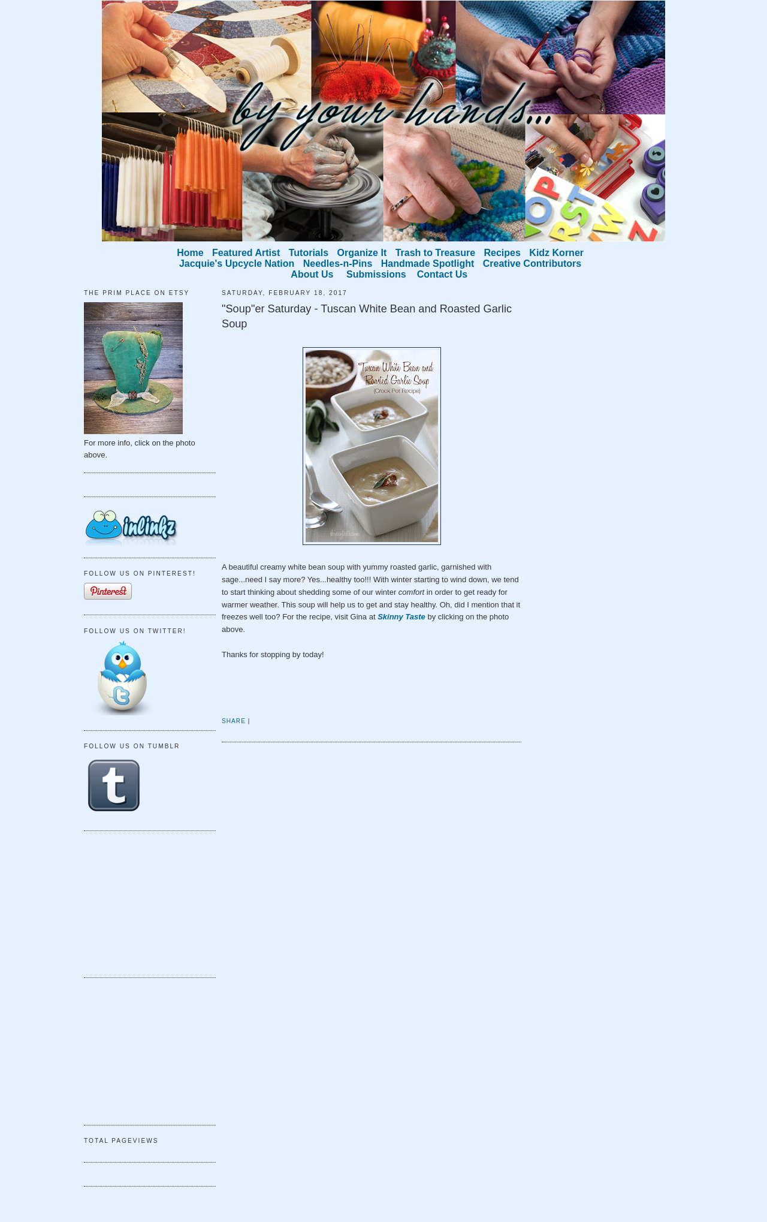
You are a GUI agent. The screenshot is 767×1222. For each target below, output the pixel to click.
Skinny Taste (401, 616)
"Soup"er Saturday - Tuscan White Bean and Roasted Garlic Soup (367, 316)
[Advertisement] (144, 902)
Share (234, 721)
